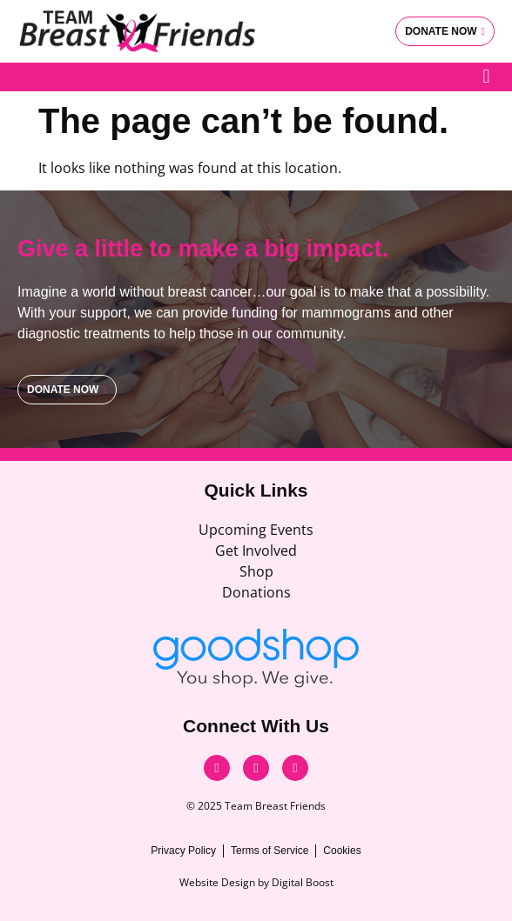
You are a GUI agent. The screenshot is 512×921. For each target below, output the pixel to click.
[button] (486, 77)
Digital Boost (302, 882)
